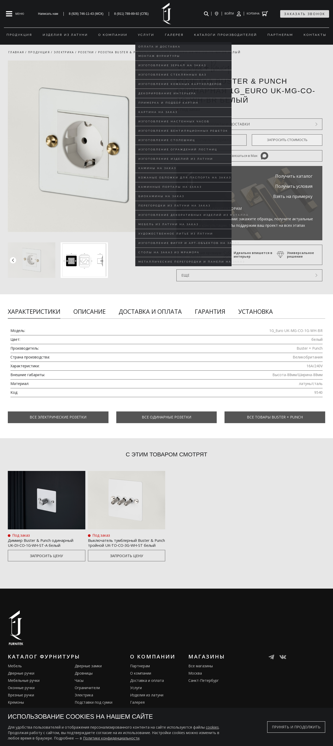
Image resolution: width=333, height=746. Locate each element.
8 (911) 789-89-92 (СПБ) (131, 14)
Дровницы (84, 679)
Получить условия (293, 186)
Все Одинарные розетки (166, 417)
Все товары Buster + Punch (275, 417)
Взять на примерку (292, 196)
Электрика (84, 701)
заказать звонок (304, 14)
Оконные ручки (21, 693)
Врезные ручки (21, 701)
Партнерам (140, 672)
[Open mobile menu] (15, 13)
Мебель (15, 672)
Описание (89, 311)
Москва (195, 679)
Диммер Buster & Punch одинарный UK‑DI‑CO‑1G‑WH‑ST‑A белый (41, 545)
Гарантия (210, 311)
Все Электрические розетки (58, 417)
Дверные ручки (21, 679)
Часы (79, 686)
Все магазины (200, 672)
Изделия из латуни (146, 701)
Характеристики (34, 311)
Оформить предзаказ (211, 139)
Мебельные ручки (24, 686)
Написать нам (48, 14)
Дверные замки (88, 672)
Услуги (136, 693)
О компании (140, 679)
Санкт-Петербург (203, 686)
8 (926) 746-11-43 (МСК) (86, 14)
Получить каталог (293, 176)
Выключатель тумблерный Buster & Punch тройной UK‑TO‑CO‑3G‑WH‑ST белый (120, 545)
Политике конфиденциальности (111, 738)
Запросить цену (46, 561)
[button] (155, 260)
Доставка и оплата (150, 311)
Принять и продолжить (296, 726)
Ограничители (87, 693)
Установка (255, 311)
